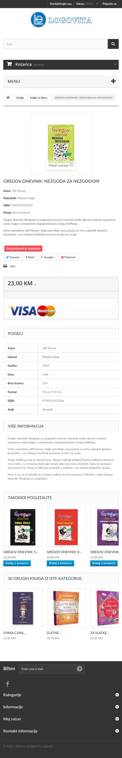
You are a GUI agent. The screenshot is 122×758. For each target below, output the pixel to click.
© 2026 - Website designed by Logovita (28, 746)
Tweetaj (12, 257)
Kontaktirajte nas (61, 3)
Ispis (13, 266)
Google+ (48, 257)
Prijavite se (109, 3)
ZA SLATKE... (99, 633)
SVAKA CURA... (14, 633)
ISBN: (7, 205)
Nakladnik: (10, 198)
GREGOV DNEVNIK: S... (20, 552)
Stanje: (7, 212)
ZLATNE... (54, 633)
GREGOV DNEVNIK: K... (64, 552)
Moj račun (12, 718)
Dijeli (30, 257)
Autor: (7, 191)
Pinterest (68, 257)
